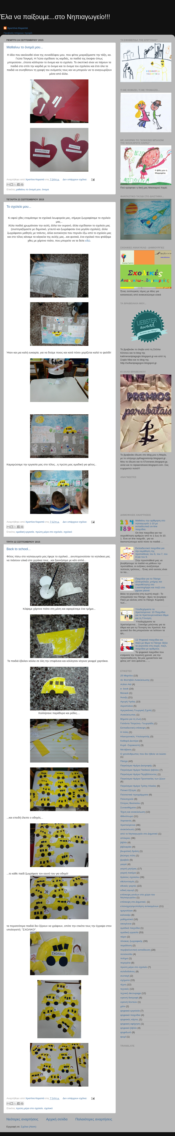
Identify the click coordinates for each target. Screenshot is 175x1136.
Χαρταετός (126, 820)
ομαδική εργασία (25, 531)
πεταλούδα (126, 954)
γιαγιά (123, 864)
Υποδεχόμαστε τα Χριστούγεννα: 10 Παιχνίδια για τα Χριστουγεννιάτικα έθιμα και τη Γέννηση (151, 614)
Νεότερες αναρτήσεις (22, 1119)
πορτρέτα (125, 962)
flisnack (124, 693)
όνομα (45, 189)
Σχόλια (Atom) (28, 1126)
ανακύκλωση (127, 829)
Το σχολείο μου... (19, 206)
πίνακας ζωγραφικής (131, 941)
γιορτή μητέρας (128, 868)
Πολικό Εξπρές (128, 790)
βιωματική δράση (129, 851)
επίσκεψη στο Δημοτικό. (133, 901)
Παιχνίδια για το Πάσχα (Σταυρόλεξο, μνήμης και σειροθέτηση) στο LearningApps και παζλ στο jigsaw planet (150, 584)
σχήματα (125, 980)
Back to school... (19, 549)
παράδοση (126, 945)
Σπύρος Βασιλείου (130, 803)
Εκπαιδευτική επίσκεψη (133, 727)
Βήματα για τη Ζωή (130, 719)
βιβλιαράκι (125, 846)
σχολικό (68, 531)
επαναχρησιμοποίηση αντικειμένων (139, 906)
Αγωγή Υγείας (127, 701)
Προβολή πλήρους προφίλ (18, 33)
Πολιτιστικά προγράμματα (134, 794)
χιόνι (122, 1006)
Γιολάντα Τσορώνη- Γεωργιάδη (136, 723)
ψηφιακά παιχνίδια (130, 1015)
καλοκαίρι (125, 915)
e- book (124, 688)
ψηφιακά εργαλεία (130, 1010)
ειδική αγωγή (127, 890)
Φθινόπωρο (126, 816)
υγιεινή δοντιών (128, 1002)
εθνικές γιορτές (128, 885)
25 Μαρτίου (126, 675)
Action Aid (125, 684)
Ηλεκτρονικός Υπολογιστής (135, 736)
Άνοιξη (124, 697)
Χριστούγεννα (127, 825)
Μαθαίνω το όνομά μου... (25, 47)
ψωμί (123, 1036)
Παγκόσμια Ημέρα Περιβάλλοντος (138, 774)
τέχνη (123, 984)
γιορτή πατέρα (128, 872)
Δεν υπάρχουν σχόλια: (75, 179)
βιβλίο (123, 842)
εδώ (87, 240)
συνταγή (124, 975)
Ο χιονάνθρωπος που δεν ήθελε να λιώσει (143, 754)
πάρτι (123, 936)
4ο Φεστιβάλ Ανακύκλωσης (135, 680)
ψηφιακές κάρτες (129, 1019)
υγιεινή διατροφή (129, 997)
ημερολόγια (126, 910)
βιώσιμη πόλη (127, 855)
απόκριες (125, 838)
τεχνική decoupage (130, 993)
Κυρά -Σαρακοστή (130, 745)
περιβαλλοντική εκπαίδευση (135, 949)
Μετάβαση (126, 749)
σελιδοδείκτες (127, 971)
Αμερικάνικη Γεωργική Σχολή (136, 710)
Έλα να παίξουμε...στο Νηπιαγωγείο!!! (55, 17)
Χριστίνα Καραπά (17, 28)
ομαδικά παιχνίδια (130, 928)
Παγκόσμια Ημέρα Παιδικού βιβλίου (139, 770)
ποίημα (124, 958)
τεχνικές (124, 989)
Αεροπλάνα (126, 706)
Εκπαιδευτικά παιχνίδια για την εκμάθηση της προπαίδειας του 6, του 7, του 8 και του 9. (151, 552)
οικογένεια (125, 923)
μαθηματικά (126, 919)
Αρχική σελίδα (57, 1119)
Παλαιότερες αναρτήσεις (93, 1119)
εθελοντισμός (127, 881)
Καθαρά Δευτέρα (129, 740)
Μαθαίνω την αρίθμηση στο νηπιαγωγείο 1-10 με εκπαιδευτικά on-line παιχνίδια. (150, 525)
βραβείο (124, 859)
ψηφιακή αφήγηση (130, 1023)
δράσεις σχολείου (129, 877)
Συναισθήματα (128, 807)
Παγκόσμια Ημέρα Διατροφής (136, 765)
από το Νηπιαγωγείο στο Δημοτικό (139, 833)
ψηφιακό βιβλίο (128, 1028)
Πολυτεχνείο (127, 799)
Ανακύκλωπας (128, 714)
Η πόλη (124, 732)
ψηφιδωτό (125, 1032)
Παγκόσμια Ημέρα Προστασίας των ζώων (142, 778)
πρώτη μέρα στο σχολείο (48, 531)
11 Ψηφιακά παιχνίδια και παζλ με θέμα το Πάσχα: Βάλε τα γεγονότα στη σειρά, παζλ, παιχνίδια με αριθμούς (151, 644)
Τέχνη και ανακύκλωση (132, 812)
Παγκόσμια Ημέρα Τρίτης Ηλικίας (138, 786)
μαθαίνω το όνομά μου (28, 189)
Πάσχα (124, 761)
